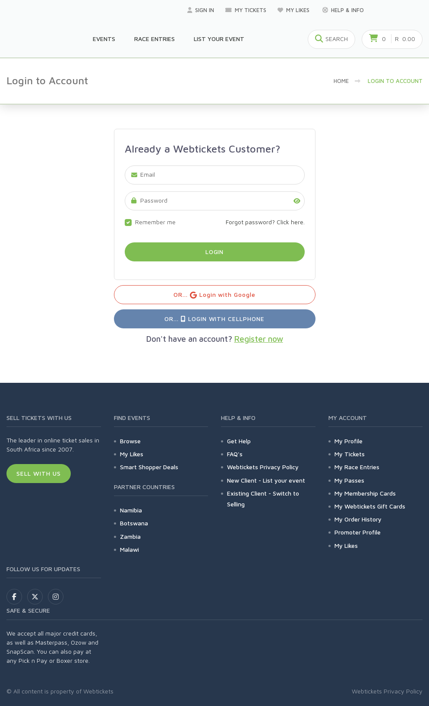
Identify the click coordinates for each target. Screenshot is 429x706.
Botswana (134, 523)
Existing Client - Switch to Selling (263, 499)
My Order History (358, 519)
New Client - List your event (266, 480)
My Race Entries (356, 467)
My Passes (349, 480)
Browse (130, 441)
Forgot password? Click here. (265, 222)
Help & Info (343, 9)
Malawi (129, 549)
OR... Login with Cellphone (214, 318)
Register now (258, 338)
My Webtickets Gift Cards (369, 506)
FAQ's (235, 454)
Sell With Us (38, 473)
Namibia (131, 510)
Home (341, 80)
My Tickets (245, 9)
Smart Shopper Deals (149, 467)
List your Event (219, 38)
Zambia (130, 536)
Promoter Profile (357, 532)
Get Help (239, 441)
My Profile (348, 441)
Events (104, 38)
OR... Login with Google (214, 295)
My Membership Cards (365, 493)
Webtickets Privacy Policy (263, 467)
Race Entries (154, 38)
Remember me (155, 222)
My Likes (294, 9)
